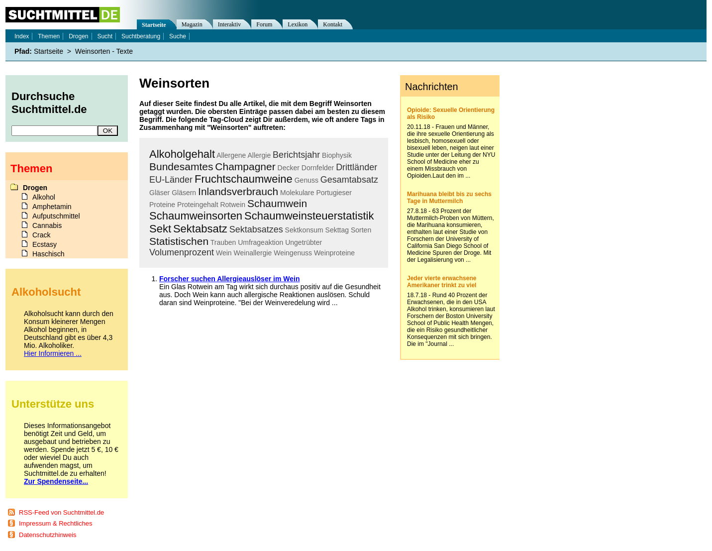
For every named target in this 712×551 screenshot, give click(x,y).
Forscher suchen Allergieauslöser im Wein (229, 279)
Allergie (259, 155)
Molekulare (297, 193)
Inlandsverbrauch (238, 191)
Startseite (154, 24)
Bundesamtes (181, 166)
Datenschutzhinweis (48, 535)
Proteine (162, 205)
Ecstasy (44, 244)
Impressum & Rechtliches (55, 523)
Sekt (160, 228)
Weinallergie (253, 253)
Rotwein (232, 205)
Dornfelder (318, 168)
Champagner (245, 166)
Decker (289, 168)
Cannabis (47, 225)
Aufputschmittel (56, 216)
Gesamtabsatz (349, 180)
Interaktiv (229, 24)
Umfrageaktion (260, 242)
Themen (49, 36)
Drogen (78, 36)
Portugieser (334, 193)
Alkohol (43, 197)
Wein (224, 253)
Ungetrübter (303, 242)
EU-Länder (171, 180)
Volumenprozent (181, 252)
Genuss (306, 180)
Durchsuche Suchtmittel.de (49, 102)
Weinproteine (334, 253)
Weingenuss (293, 253)
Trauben (223, 242)
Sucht (104, 36)
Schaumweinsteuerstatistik (309, 216)
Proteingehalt (197, 205)
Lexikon (297, 24)
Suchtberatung (140, 36)
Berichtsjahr (296, 155)
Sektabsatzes (256, 229)
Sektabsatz (200, 228)
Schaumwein (277, 203)
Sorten (361, 230)
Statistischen (178, 241)
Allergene (231, 155)
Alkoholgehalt (182, 154)
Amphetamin (52, 207)
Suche (177, 36)
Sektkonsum (304, 230)
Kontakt (332, 24)
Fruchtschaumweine (244, 179)
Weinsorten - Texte (104, 51)
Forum (264, 24)
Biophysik (337, 155)
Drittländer (356, 167)
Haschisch (48, 254)
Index (21, 36)
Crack (41, 235)
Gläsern (184, 193)
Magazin (192, 24)
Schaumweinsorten (195, 216)
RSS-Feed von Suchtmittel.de (61, 512)
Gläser (159, 193)
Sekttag (337, 230)
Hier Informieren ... (53, 353)
